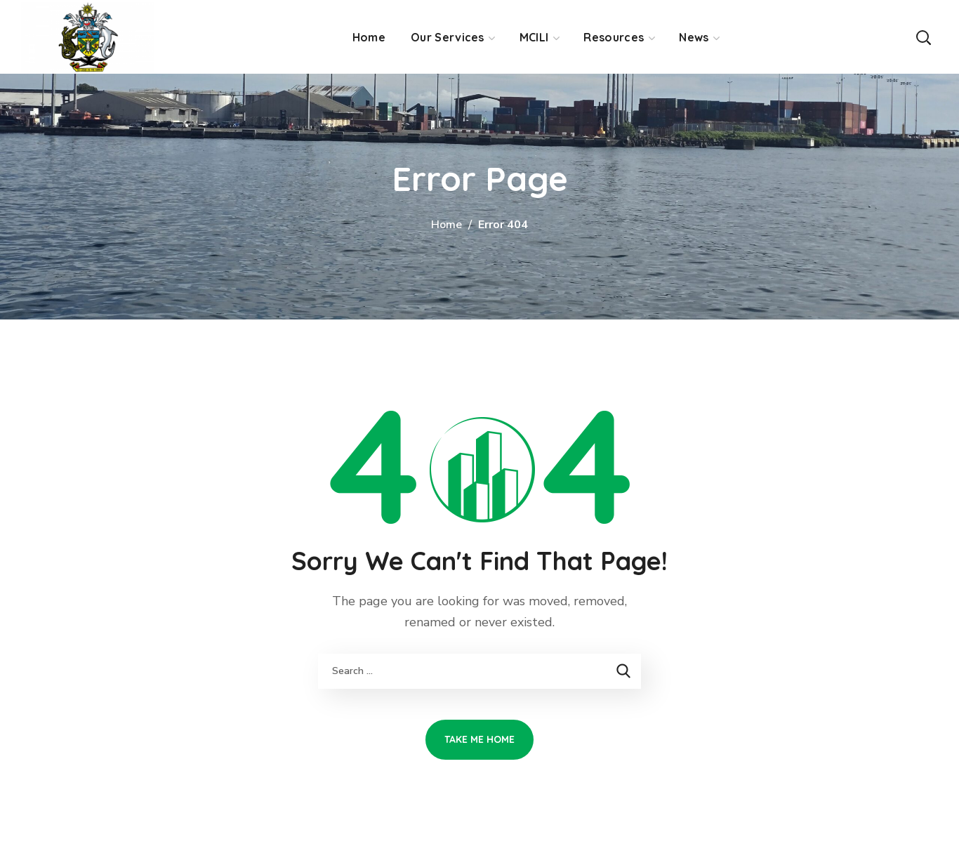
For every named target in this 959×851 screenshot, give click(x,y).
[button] (923, 37)
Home (446, 224)
